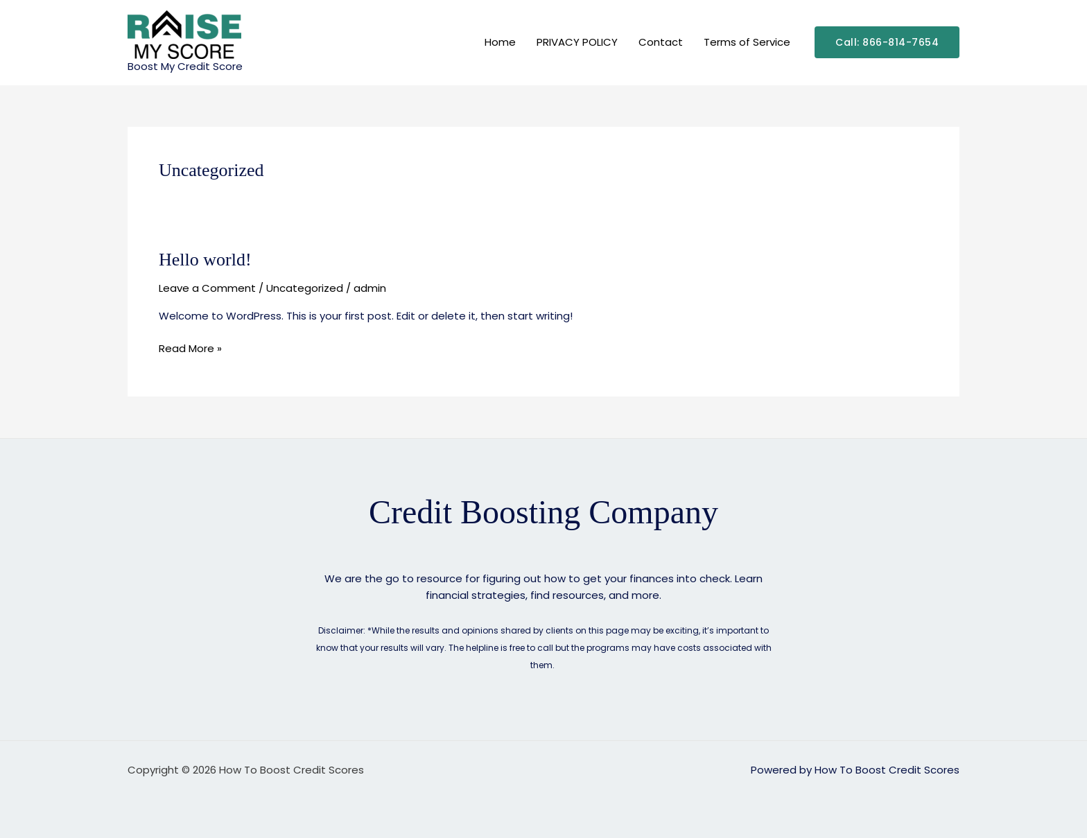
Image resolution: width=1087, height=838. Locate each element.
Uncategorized (304, 288)
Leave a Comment (207, 288)
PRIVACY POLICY (577, 42)
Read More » (190, 348)
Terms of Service (747, 42)
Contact (660, 42)
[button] (887, 42)
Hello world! (205, 260)
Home (500, 42)
